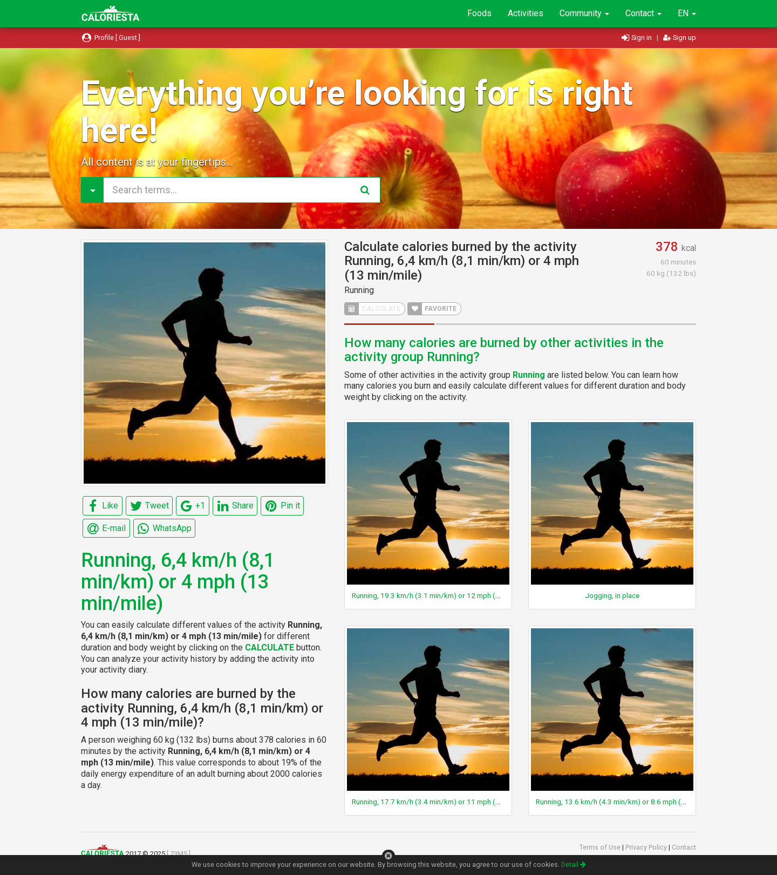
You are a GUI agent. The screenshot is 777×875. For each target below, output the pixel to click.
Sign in (637, 37)
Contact (643, 13)
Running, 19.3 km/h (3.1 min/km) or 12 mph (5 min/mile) (441, 595)
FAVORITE (432, 309)
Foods (479, 13)
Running (359, 290)
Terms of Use (601, 847)
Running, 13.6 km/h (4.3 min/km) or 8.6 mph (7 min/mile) (626, 801)
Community (584, 13)
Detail (573, 864)
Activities (525, 13)
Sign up (679, 37)
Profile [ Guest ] (110, 37)
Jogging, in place (612, 595)
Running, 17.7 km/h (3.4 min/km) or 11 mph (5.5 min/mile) (444, 801)
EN (687, 13)
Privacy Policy (647, 847)
